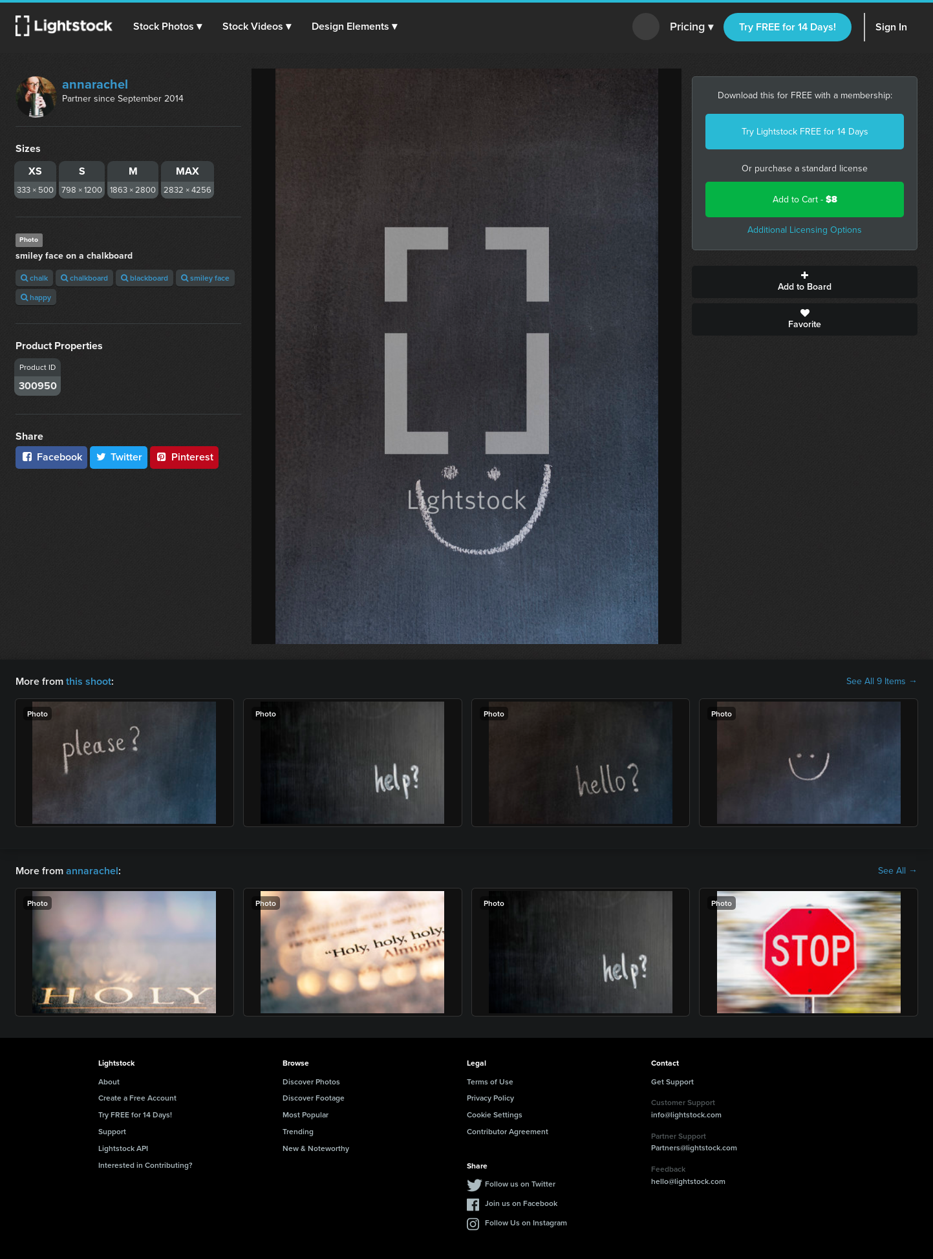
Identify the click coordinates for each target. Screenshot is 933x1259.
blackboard (144, 277)
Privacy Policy (490, 1097)
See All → (897, 871)
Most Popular (305, 1114)
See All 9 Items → (881, 681)
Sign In (891, 26)
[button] (167, 26)
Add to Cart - (805, 199)
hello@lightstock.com (688, 1181)
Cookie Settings (494, 1114)
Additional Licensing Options (804, 230)
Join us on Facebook (521, 1203)
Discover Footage (314, 1097)
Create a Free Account (137, 1097)
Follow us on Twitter (520, 1183)
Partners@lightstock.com (694, 1147)
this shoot (88, 681)
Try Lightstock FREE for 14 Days (805, 131)
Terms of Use (490, 1081)
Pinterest (184, 456)
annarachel (95, 84)
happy (36, 297)
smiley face (205, 277)
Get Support (672, 1081)
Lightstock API (123, 1148)
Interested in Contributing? (145, 1164)
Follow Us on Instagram (526, 1222)
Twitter (119, 456)
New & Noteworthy (316, 1148)
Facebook (51, 456)
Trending (298, 1131)
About (109, 1081)
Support (112, 1131)
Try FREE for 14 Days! (787, 26)
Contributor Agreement (507, 1131)
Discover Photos (311, 1081)
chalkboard (84, 277)
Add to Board (804, 282)
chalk (34, 277)
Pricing (691, 27)
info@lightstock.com (686, 1114)
